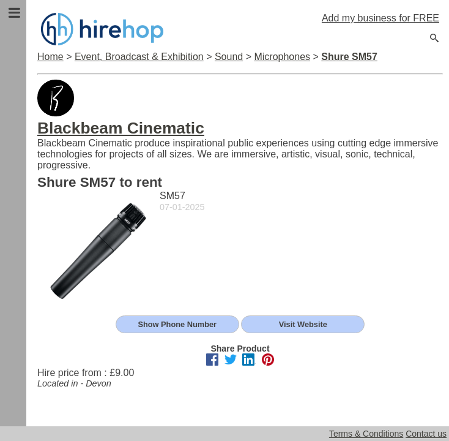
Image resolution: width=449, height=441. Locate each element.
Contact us (426, 434)
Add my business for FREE (380, 18)
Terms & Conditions (366, 434)
